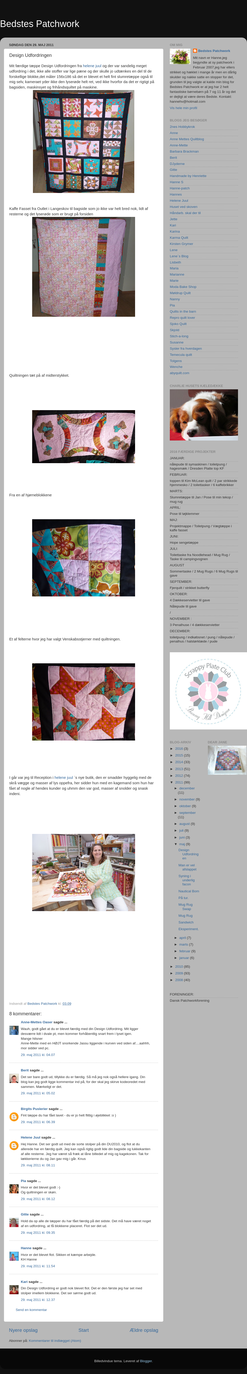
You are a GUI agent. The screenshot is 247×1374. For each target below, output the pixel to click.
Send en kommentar (31, 1310)
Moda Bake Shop (183, 287)
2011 (179, 782)
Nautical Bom (189, 891)
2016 (179, 749)
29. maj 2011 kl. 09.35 (38, 1233)
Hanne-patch (180, 188)
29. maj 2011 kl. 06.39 (38, 1122)
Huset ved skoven (183, 207)
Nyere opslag (23, 1330)
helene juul (92, 66)
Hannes (176, 194)
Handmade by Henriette (188, 176)
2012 (179, 776)
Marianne (177, 274)
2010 (179, 966)
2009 (179, 973)
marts (184, 944)
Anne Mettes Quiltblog (187, 139)
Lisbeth (175, 262)
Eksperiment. (189, 929)
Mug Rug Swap (186, 907)
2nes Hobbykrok (182, 127)
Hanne (26, 1248)
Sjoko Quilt (178, 324)
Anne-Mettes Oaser (36, 1022)
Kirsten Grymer (181, 244)
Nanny (175, 299)
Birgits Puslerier (34, 1109)
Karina (175, 231)
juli (181, 830)
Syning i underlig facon (187, 880)
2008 (179, 980)
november (187, 799)
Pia (23, 1181)
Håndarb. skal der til (185, 213)
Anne (174, 133)
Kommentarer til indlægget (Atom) (55, 1341)
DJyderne (177, 164)
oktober (185, 806)
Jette (173, 219)
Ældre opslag (144, 1330)
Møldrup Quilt (180, 293)
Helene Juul (30, 1137)
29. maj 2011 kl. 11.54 (38, 1266)
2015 (179, 755)
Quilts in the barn (183, 311)
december (187, 788)
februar (185, 951)
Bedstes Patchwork (39, 24)
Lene (174, 250)
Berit (25, 1070)
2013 (179, 769)
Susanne (176, 342)
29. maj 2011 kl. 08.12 (38, 1199)
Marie (174, 281)
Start (83, 1330)
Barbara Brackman (184, 151)
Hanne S (176, 182)
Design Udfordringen (189, 854)
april (183, 938)
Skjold (174, 330)
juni (182, 837)
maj (182, 844)
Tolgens (176, 361)
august (185, 824)
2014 (179, 762)
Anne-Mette (179, 145)
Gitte (25, 1214)
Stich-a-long (179, 336)
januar (184, 958)
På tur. (184, 898)
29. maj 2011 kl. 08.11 (38, 1165)
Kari (24, 1282)
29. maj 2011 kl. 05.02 (38, 1093)
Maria (174, 268)
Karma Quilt (179, 238)
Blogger (146, 1361)
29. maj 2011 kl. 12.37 (38, 1300)
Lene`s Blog (179, 256)
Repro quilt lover (182, 318)
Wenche (176, 367)
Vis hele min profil (183, 108)
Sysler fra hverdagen (186, 348)
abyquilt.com (179, 373)
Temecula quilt (181, 355)
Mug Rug (186, 916)
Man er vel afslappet (188, 867)
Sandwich (186, 922)
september (187, 813)
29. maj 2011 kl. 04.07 (38, 1055)
